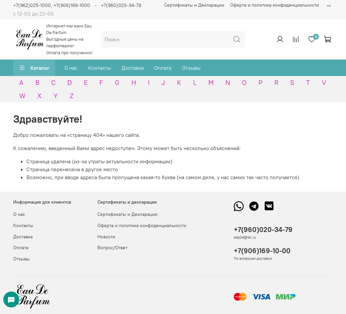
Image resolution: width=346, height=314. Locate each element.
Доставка (132, 67)
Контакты (99, 67)
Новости (106, 237)
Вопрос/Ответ (112, 248)
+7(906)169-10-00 (262, 250)
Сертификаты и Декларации (194, 5)
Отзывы (191, 67)
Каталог (34, 67)
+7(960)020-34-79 (121, 5)
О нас (71, 67)
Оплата (162, 67)
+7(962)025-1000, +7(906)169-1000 (51, 5)
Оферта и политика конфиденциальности (274, 5)
